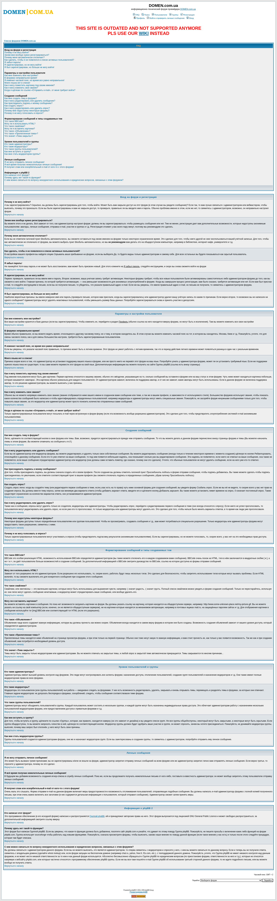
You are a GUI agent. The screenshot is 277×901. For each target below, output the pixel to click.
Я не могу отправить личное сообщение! (24, 162)
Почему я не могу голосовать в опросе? (23, 113)
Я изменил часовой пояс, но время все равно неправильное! (34, 80)
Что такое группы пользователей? (21, 149)
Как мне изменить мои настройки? (21, 75)
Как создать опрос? (13, 105)
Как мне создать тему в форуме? (20, 98)
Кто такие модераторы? (16, 146)
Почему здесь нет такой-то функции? (22, 177)
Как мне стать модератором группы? (22, 154)
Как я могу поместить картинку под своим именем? (29, 85)
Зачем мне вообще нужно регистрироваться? (26, 55)
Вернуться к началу (14, 214)
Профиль (139, 18)
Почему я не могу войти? (16, 52)
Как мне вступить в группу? (17, 151)
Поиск (145, 15)
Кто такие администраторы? (18, 144)
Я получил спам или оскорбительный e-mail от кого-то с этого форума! (39, 167)
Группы (173, 15)
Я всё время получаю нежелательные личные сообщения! (33, 164)
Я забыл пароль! (12, 62)
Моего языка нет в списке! (17, 83)
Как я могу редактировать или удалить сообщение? (29, 101)
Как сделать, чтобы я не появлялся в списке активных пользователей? (39, 60)
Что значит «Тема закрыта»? (18, 136)
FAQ (136, 15)
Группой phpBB (97, 816)
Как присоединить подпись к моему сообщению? (28, 103)
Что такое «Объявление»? (17, 131)
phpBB (133, 890)
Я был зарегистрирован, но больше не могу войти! (29, 67)
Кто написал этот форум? (17, 175)
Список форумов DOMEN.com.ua (20, 41)
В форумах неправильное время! (20, 78)
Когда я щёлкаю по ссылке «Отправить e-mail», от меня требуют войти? (39, 90)
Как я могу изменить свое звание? (21, 88)
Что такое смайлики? (14, 126)
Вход (190, 18)
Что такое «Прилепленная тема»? (21, 133)
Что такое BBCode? (14, 121)
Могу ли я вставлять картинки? (19, 128)
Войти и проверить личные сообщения (165, 18)
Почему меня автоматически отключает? (24, 57)
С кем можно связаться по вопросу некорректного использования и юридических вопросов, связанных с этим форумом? (63, 180)
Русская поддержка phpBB (138, 892)
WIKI (144, 33)
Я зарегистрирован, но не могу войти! (23, 65)
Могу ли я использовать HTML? (19, 123)
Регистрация (188, 15)
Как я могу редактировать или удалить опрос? (27, 108)
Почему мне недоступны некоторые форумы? (26, 110)
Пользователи (159, 15)
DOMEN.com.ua (188, 9)
